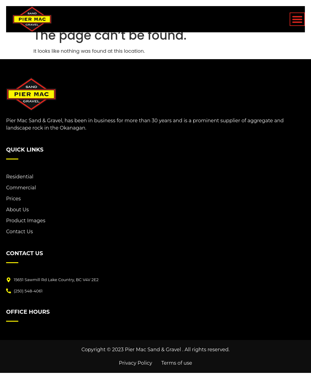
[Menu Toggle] (297, 19)
